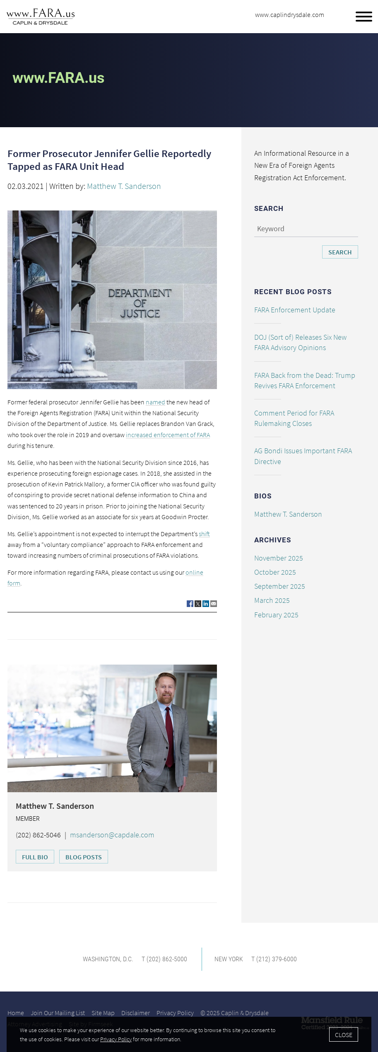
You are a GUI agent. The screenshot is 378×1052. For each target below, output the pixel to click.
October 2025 (275, 572)
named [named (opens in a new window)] (155, 402)
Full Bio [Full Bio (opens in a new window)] (35, 857)
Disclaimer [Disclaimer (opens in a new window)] (135, 1012)
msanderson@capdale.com (112, 834)
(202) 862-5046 (38, 834)
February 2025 (276, 614)
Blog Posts (83, 857)
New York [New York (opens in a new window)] (228, 959)
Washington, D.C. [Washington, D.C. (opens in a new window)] (108, 959)
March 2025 (272, 600)
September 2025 (279, 586)
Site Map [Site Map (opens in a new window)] (103, 1012)
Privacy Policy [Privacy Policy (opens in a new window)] (175, 1012)
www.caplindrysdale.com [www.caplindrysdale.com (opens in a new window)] (289, 14)
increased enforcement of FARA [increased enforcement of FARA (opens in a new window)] (168, 434)
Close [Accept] (343, 1034)
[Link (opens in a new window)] (190, 603)
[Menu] (364, 17)
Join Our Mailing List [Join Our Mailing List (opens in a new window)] (58, 1012)
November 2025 (278, 558)
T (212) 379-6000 (274, 959)
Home (15, 1012)
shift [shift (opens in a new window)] (204, 534)
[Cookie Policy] (189, 1034)
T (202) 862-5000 (164, 959)
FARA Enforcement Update (294, 309)
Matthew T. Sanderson (124, 186)
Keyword (270, 228)
